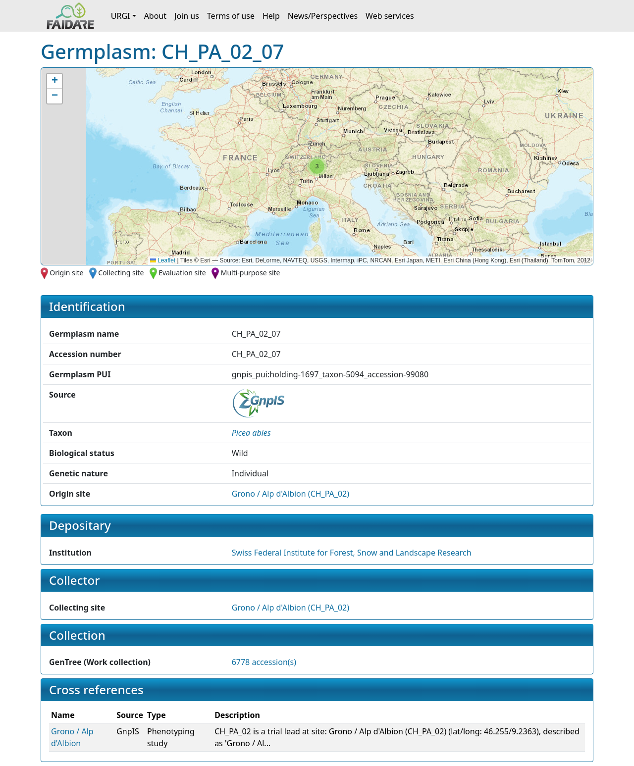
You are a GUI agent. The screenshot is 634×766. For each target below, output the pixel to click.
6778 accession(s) (264, 662)
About (155, 15)
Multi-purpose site (250, 272)
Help (271, 15)
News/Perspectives (323, 15)
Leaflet (162, 260)
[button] (317, 166)
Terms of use (231, 15)
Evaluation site (182, 272)
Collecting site (121, 272)
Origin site (66, 272)
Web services (390, 15)
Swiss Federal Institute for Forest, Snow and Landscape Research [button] (352, 552)
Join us (186, 15)
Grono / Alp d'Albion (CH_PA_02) (290, 493)
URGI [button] (120, 15)
